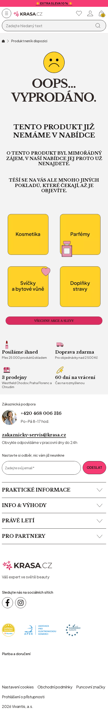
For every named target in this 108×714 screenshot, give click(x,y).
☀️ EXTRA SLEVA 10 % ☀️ (54, 3)
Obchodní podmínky (54, 686)
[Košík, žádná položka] (101, 13)
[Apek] (40, 629)
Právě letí (52, 520)
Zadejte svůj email (19, 468)
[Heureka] (8, 629)
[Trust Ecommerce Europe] (73, 629)
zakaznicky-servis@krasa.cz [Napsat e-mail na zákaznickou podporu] (34, 435)
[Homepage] (28, 13)
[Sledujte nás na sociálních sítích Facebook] (7, 602)
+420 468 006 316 (41, 413)
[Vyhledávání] (48, 26)
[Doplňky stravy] (80, 286)
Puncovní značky (90, 686)
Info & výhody (52, 505)
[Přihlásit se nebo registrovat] (90, 13)
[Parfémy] (80, 234)
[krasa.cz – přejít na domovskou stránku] (27, 564)
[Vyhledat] (98, 25)
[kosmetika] (28, 234)
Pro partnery (52, 536)
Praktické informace (52, 490)
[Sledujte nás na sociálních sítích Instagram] (20, 602)
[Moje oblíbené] (79, 13)
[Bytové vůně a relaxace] (28, 286)
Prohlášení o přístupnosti (23, 696)
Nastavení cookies (18, 686)
